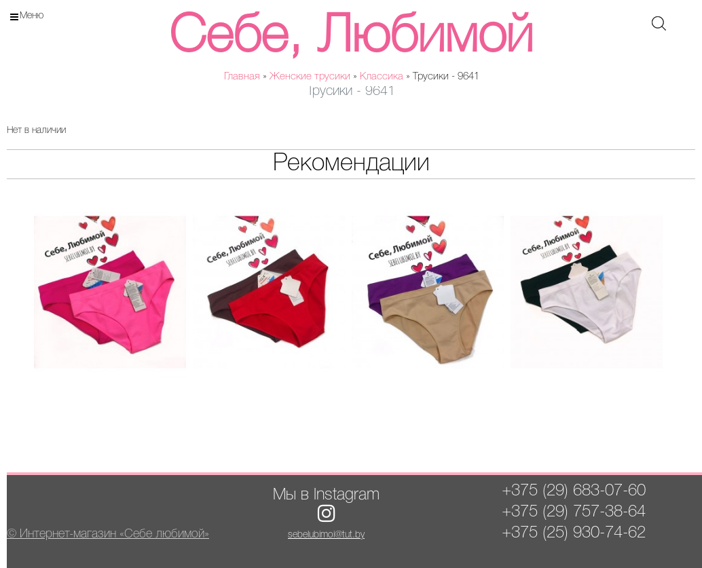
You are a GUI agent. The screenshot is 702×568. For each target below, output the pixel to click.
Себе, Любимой (351, 37)
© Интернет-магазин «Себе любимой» (108, 534)
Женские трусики (310, 76)
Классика (381, 76)
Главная (242, 76)
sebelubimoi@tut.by (326, 535)
